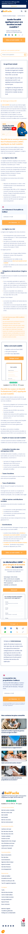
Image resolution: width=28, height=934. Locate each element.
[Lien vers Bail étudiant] (14, 817)
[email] (14, 216)
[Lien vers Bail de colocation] (14, 820)
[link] (14, 382)
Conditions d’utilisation (20, 704)
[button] (25, 11)
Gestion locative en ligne (9, 16)
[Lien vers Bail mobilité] (14, 815)
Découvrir (14, 6)
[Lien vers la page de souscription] (14, 371)
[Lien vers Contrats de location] (14, 807)
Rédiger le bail (14, 358)
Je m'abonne (14, 222)
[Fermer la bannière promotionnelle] (26, 1)
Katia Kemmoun (16, 641)
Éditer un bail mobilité (14, 40)
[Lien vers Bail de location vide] (14, 812)
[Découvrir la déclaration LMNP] (14, 590)
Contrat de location (22, 16)
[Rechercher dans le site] (21, 11)
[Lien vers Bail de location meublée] (14, 810)
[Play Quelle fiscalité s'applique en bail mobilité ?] (14, 128)
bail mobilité (5, 105)
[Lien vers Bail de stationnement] (14, 822)
